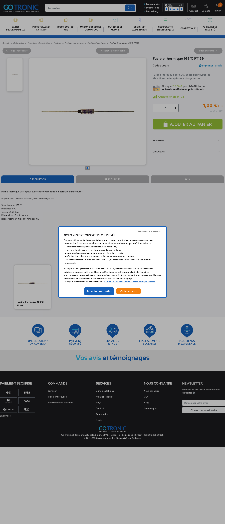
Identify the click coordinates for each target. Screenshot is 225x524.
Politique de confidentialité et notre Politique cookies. (129, 281)
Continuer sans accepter (149, 230)
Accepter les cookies (99, 291)
